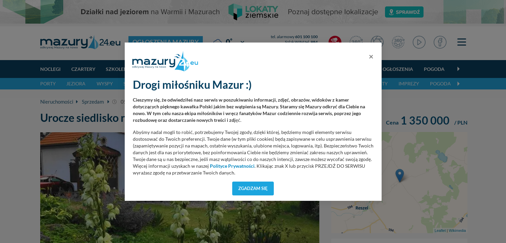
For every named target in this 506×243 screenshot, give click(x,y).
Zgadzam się (253, 188)
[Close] (371, 56)
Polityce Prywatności (232, 166)
